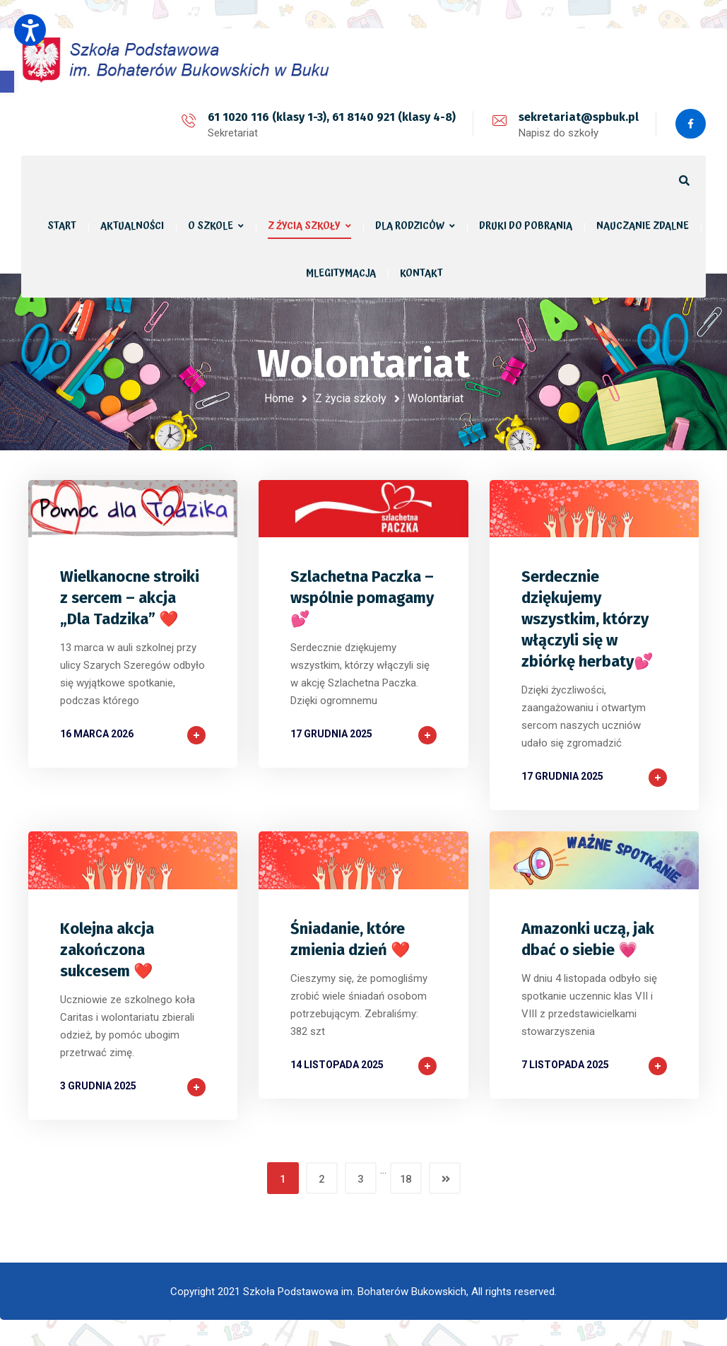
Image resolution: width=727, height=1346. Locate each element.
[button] (7, 82)
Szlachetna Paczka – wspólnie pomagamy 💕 (362, 596)
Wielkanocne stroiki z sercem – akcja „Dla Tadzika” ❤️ (129, 596)
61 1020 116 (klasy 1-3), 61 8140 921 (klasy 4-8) (330, 117)
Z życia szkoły (350, 398)
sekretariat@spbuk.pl (577, 117)
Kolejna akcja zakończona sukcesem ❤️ (107, 948)
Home (279, 398)
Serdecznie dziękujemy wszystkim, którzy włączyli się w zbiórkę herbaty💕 (587, 617)
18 (405, 1177)
